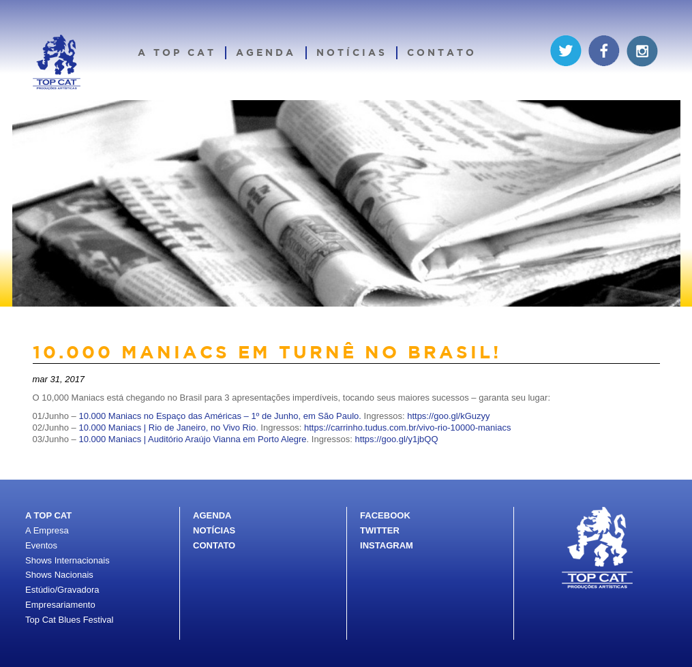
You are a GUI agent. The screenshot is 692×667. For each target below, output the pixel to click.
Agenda (266, 52)
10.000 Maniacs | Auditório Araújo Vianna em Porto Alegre (192, 439)
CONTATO (214, 545)
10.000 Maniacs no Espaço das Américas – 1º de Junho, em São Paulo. (219, 416)
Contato (442, 52)
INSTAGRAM (386, 545)
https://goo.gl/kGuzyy (448, 416)
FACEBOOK (385, 515)
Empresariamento (60, 605)
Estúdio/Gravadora (62, 590)
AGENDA (212, 515)
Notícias (351, 52)
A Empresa (47, 530)
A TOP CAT (48, 515)
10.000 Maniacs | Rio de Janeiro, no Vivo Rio (167, 427)
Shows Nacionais (59, 575)
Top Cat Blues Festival (69, 620)
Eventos (41, 545)
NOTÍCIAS (214, 530)
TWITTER (380, 530)
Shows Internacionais (67, 560)
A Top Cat (177, 52)
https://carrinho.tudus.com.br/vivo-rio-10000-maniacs (407, 427)
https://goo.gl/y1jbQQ (396, 439)
